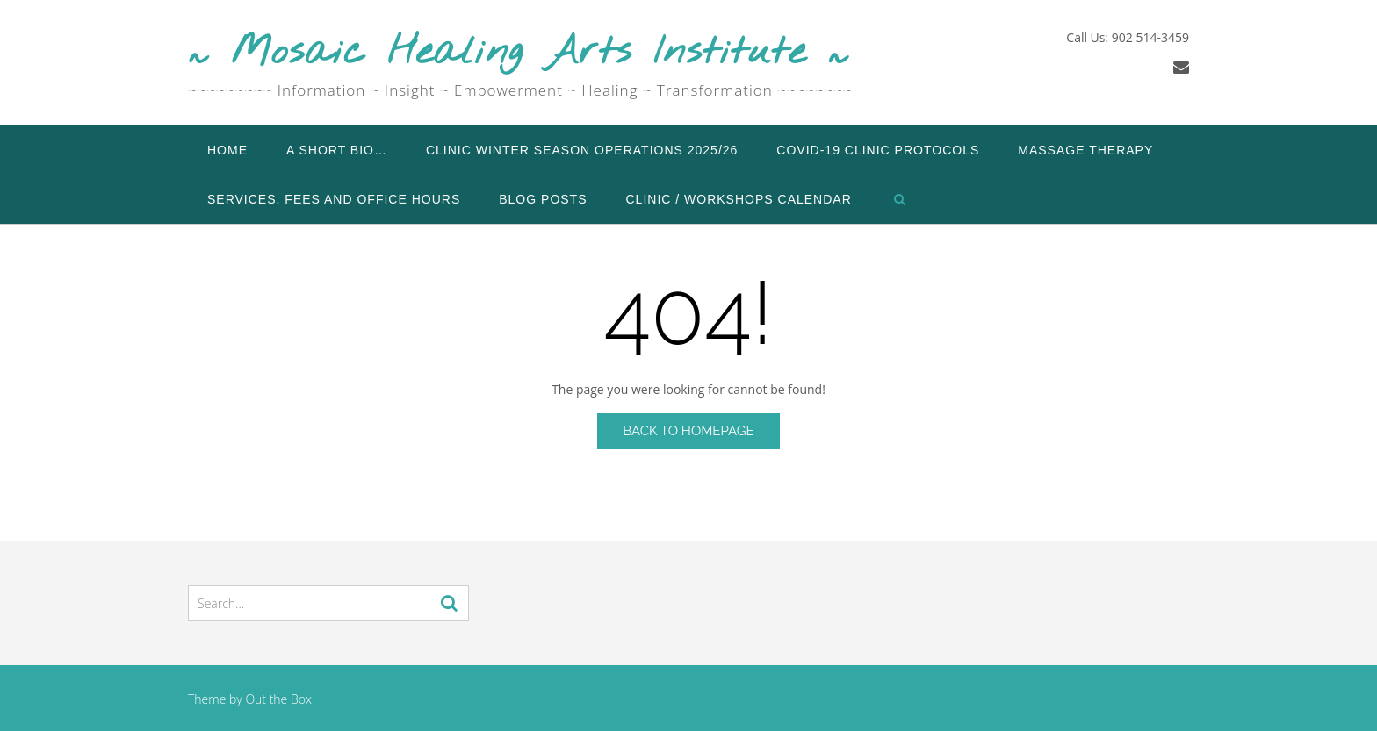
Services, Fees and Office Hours (333, 199)
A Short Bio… (336, 150)
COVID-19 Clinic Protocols (877, 150)
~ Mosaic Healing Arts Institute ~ (518, 53)
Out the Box (278, 699)
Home (227, 150)
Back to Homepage (688, 431)
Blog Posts (543, 199)
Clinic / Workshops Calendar (739, 199)
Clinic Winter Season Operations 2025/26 (582, 150)
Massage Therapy (1085, 150)
